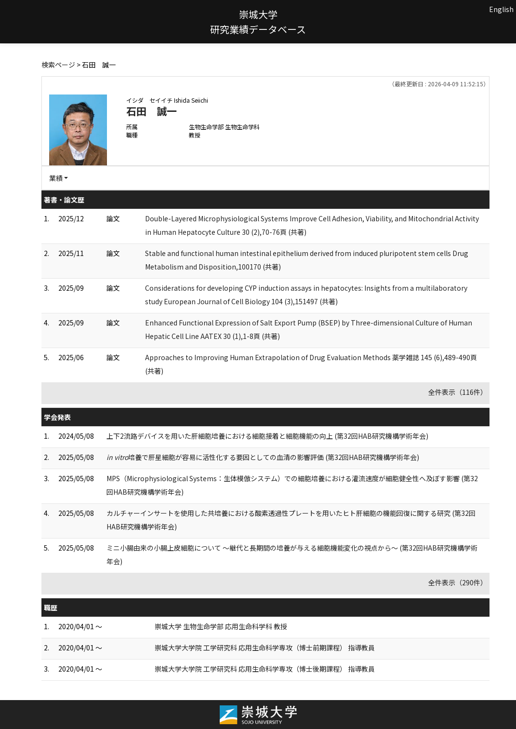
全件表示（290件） (457, 582)
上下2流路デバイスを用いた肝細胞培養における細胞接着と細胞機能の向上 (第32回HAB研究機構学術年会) (267, 436)
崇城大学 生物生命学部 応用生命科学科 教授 (221, 626)
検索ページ (58, 64)
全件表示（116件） (457, 392)
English (501, 9)
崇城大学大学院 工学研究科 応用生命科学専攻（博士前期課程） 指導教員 (265, 647)
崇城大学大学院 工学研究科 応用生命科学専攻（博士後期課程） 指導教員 (265, 669)
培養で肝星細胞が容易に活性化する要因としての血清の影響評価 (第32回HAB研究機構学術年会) (262, 457)
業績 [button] (56, 178)
